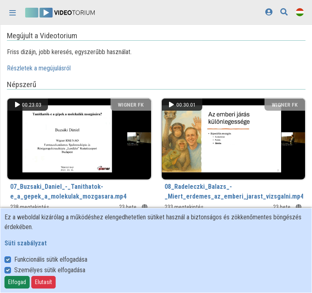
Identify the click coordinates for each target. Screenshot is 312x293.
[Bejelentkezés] (268, 12)
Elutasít (43, 282)
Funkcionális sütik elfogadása (50, 259)
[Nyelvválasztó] (300, 12)
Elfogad (17, 282)
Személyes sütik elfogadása (49, 270)
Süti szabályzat (25, 243)
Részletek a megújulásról (39, 68)
